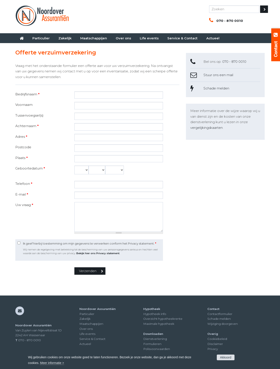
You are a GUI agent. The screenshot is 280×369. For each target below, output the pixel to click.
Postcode (23, 147)
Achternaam (27, 126)
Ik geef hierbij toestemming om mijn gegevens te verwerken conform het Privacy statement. (89, 243)
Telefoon (23, 184)
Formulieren (152, 344)
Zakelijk (85, 318)
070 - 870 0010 (229, 21)
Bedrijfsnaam (27, 94)
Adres (21, 137)
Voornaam (24, 105)
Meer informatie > (52, 363)
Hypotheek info (154, 314)
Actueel (85, 344)
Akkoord (225, 357)
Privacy (212, 349)
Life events (87, 334)
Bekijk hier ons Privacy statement (97, 253)
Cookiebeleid (217, 339)
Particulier (86, 314)
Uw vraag (24, 205)
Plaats (21, 158)
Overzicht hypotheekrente (162, 318)
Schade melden (216, 88)
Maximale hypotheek (158, 323)
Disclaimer (215, 344)
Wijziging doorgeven (222, 323)
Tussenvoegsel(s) (29, 115)
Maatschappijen (91, 323)
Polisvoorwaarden (156, 349)
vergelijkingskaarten (206, 128)
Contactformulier (219, 314)
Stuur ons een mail (218, 75)
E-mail (21, 194)
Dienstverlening (155, 339)
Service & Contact (92, 339)
